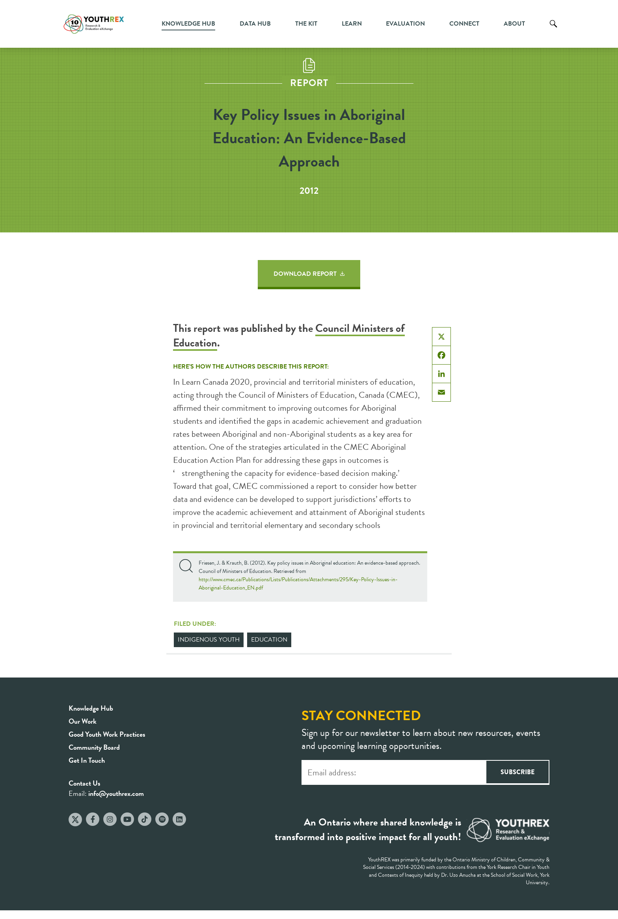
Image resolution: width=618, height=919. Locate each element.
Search (553, 29)
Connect (464, 23)
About (514, 23)
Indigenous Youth (209, 639)
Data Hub (255, 23)
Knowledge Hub (188, 23)
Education (269, 639)
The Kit (306, 23)
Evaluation (405, 23)
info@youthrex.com (116, 793)
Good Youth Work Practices (107, 734)
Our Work (83, 721)
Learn (352, 23)
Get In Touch (87, 760)
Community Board (94, 747)
